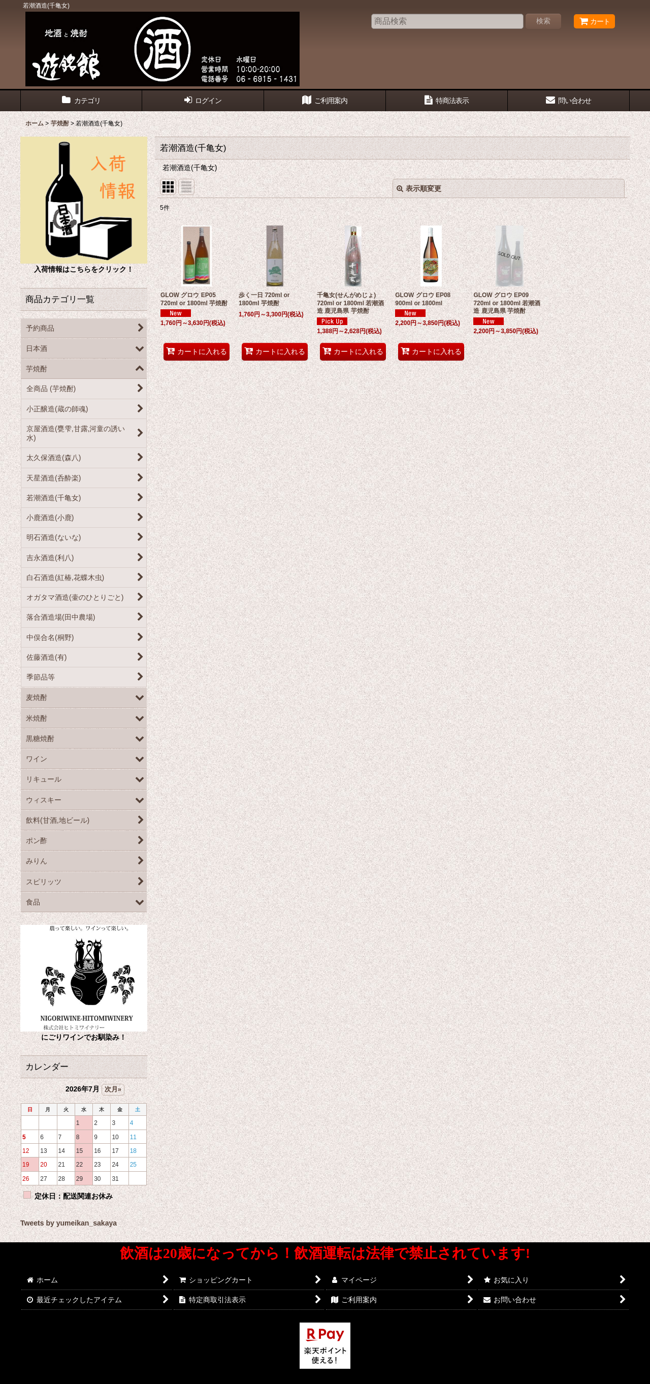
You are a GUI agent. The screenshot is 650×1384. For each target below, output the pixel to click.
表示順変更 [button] (419, 188)
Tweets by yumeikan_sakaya (68, 1223)
